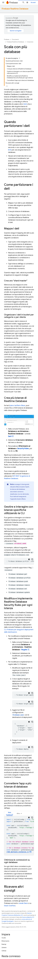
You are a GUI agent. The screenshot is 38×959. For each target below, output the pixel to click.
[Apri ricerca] (23, 2)
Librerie (4, 947)
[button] (9, 813)
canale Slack (23, 903)
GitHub (4, 951)
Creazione (30, 42)
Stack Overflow (9, 906)
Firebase (6, 39)
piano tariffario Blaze (17, 406)
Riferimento (5, 941)
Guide (4, 938)
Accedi (33, 2)
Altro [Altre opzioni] (18, 813)
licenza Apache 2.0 (28, 917)
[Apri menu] (3, 2)
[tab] (9, 813)
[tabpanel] (19, 835)
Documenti (15, 39)
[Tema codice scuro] (29, 559)
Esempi (4, 944)
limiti (25, 104)
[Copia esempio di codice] (32, 559)
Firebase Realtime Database (15, 8)
